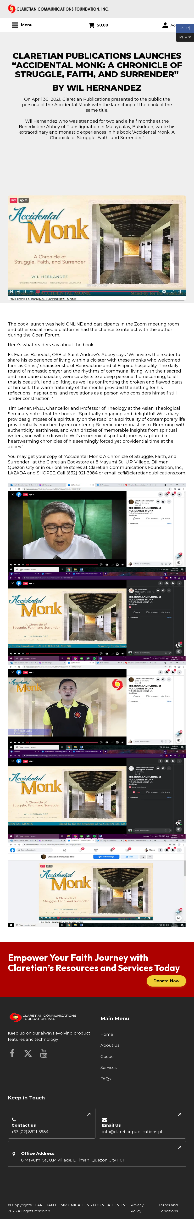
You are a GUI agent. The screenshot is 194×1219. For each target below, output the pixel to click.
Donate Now (165, 980)
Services (108, 1067)
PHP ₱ (183, 37)
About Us (110, 1045)
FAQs (105, 1079)
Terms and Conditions (168, 1208)
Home (106, 1034)
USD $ (185, 28)
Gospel (107, 1056)
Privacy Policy (137, 1208)
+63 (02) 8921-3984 (30, 1132)
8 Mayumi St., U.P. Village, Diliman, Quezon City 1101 (72, 1160)
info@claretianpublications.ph (133, 1132)
